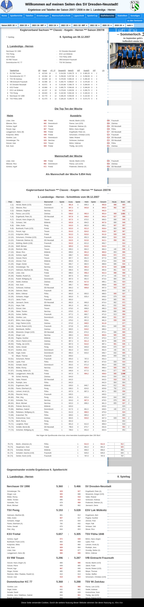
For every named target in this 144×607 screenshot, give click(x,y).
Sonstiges (135, 16)
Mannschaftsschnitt (61, 16)
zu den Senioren (134, 20)
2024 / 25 (24, 25)
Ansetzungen (43, 16)
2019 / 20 (119, 25)
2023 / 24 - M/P (39, 25)
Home (4, 16)
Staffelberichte (107, 16)
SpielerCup (92, 16)
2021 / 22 (94, 25)
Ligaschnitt (79, 16)
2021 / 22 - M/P (80, 25)
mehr (130, 25)
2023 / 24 (53, 25)
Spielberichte (16, 16)
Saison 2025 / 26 (9, 25)
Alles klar (119, 602)
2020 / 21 (107, 25)
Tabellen (29, 16)
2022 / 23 (65, 25)
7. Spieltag (10, 37)
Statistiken (122, 16)
